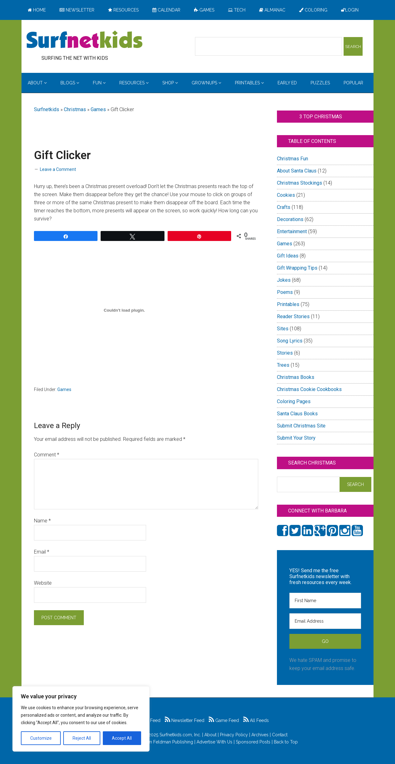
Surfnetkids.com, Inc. (180, 734)
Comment (46, 455)
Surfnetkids (46, 109)
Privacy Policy (234, 734)
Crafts (283, 207)
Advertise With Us (214, 741)
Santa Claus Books (297, 414)
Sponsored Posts (253, 741)
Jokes (284, 280)
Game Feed (224, 720)
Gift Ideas (287, 256)
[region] (81, 719)
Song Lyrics (289, 341)
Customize (41, 738)
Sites (282, 329)
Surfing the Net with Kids (84, 40)
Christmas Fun (292, 159)
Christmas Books (295, 377)
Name (42, 521)
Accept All (122, 738)
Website (43, 583)
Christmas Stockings (299, 183)
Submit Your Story (296, 438)
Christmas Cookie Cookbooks (309, 389)
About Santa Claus (296, 171)
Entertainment (292, 231)
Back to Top (286, 741)
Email (41, 552)
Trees (283, 365)
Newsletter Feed (184, 720)
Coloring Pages (294, 401)
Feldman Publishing (173, 741)
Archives (260, 734)
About (210, 734)
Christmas (75, 109)
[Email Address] (325, 621)
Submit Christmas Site (301, 426)
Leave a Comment (58, 169)
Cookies (286, 195)
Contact (280, 734)
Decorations (290, 219)
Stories (285, 353)
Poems (285, 292)
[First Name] (325, 600)
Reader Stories (293, 316)
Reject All (82, 738)
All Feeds (256, 720)
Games (98, 109)
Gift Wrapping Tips (297, 268)
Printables (288, 304)
